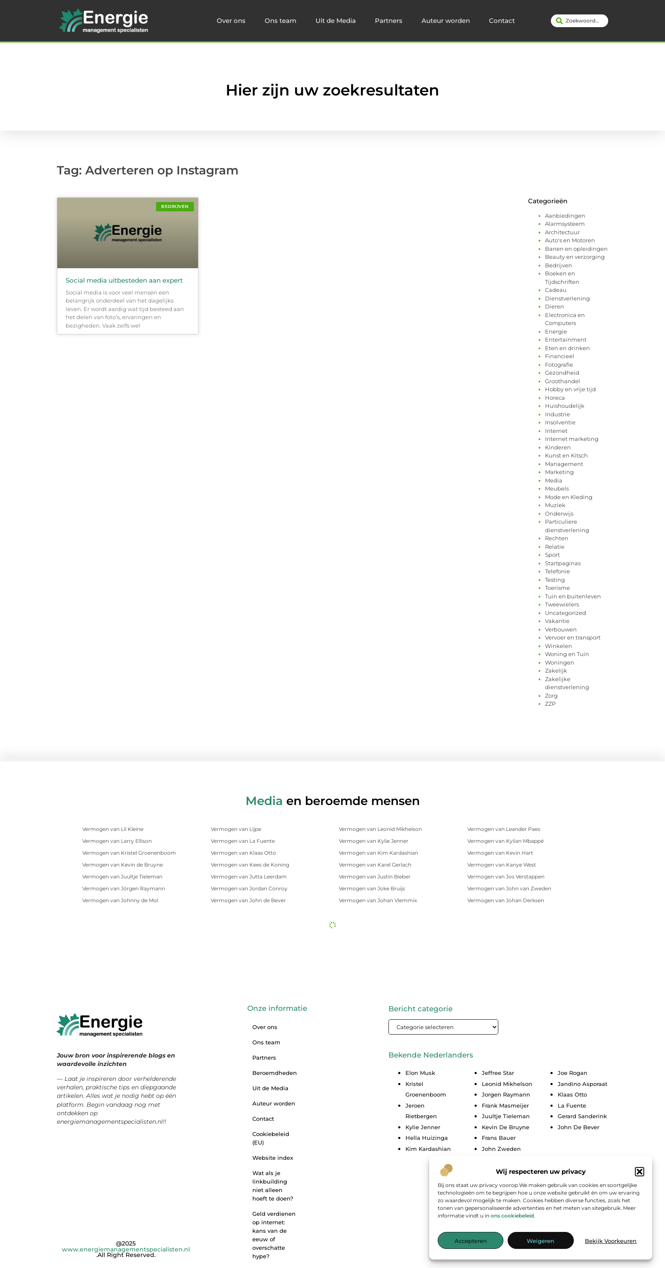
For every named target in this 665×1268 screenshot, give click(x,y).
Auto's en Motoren (570, 240)
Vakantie (557, 620)
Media (553, 480)
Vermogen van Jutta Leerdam (249, 876)
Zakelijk (556, 670)
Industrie (557, 414)
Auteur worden (446, 21)
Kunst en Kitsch (566, 455)
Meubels (557, 488)
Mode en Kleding (568, 497)
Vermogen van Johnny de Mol (120, 900)
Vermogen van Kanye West (501, 864)
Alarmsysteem (565, 223)
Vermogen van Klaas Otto (243, 853)
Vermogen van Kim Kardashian (378, 853)
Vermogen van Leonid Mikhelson (380, 829)
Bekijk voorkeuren (611, 1244)
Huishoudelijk (564, 405)
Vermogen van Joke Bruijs (372, 888)
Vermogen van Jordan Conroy (249, 888)
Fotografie (559, 364)
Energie (556, 331)
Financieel (559, 356)
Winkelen (558, 645)
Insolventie (560, 422)
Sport (552, 554)
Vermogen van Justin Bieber (375, 876)
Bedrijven (558, 265)
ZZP (550, 703)
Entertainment (566, 339)
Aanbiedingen (565, 215)
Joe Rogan (572, 1072)
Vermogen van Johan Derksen (505, 900)
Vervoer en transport (573, 637)
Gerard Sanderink (582, 1116)
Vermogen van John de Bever (248, 900)
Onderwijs (559, 513)
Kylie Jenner (422, 1127)
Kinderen (558, 447)
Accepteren (471, 1244)
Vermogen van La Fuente (243, 841)
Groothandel (562, 381)
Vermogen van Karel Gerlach (375, 864)
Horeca (555, 397)
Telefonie (557, 571)
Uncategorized (565, 612)
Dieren (554, 306)
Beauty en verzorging (575, 256)
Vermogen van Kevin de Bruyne (122, 864)
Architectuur (562, 232)
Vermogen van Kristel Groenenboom (129, 853)
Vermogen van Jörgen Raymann (123, 888)
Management (564, 463)
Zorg (551, 695)
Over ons (231, 21)
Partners (388, 21)
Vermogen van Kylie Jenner (373, 841)
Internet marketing (571, 438)
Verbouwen (561, 629)
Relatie (554, 546)
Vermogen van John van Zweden (509, 888)
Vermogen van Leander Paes (503, 829)
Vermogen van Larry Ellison (117, 841)
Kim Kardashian (428, 1148)
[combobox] (579, 20)
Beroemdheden (274, 1072)
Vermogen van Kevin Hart (500, 853)
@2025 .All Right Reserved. (126, 1249)
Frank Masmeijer (505, 1105)
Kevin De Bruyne (505, 1127)
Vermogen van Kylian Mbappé (505, 841)
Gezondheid (562, 372)
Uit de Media (336, 21)
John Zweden (501, 1148)
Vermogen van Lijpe (236, 829)
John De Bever (578, 1127)
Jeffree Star (498, 1072)
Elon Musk (420, 1072)
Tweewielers (562, 604)
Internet (556, 430)
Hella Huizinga (426, 1137)
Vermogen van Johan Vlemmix (378, 900)
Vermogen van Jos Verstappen (506, 876)
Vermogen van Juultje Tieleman (122, 876)
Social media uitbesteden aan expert (124, 280)
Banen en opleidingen (576, 248)
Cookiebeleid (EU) (270, 1138)
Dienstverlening (567, 298)
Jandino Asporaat (582, 1083)
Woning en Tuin (567, 654)
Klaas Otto (572, 1094)
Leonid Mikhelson (507, 1083)
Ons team (280, 21)
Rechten (556, 538)
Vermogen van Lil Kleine (112, 829)
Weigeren (540, 1244)
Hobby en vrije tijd (570, 389)
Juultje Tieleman (506, 1116)
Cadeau (556, 289)
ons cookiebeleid (512, 1219)
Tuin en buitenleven (573, 596)
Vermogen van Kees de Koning (250, 864)
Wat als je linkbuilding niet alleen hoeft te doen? (272, 1186)
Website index (272, 1157)
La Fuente (572, 1105)
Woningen (559, 662)
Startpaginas (563, 563)
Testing (555, 579)
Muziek (555, 505)
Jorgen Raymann (506, 1094)
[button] (639, 1175)
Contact (502, 21)
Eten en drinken (567, 348)
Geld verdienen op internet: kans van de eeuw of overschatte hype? (274, 1235)
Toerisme (557, 587)
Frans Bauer (499, 1137)
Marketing (559, 471)
